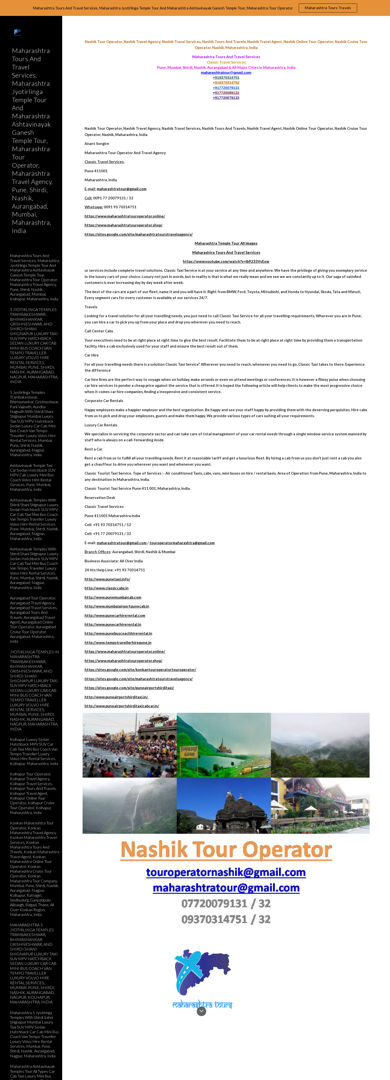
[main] (226, 69)
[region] (195, 8)
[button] (384, 23)
